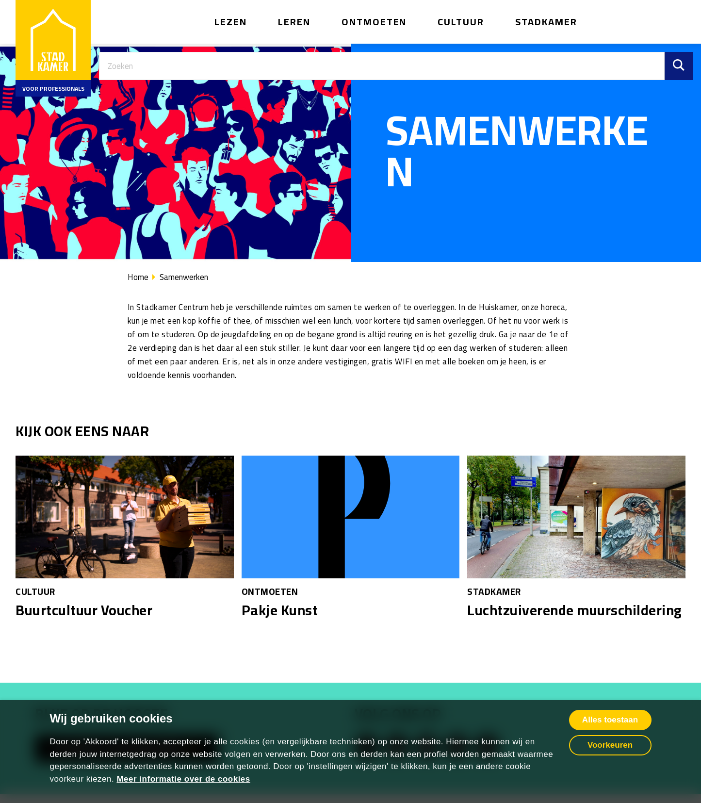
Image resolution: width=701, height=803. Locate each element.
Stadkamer (546, 22)
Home (138, 277)
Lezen (230, 22)
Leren (294, 22)
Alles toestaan (610, 719)
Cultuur (461, 22)
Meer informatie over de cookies (183, 779)
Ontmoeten (374, 22)
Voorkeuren (610, 745)
